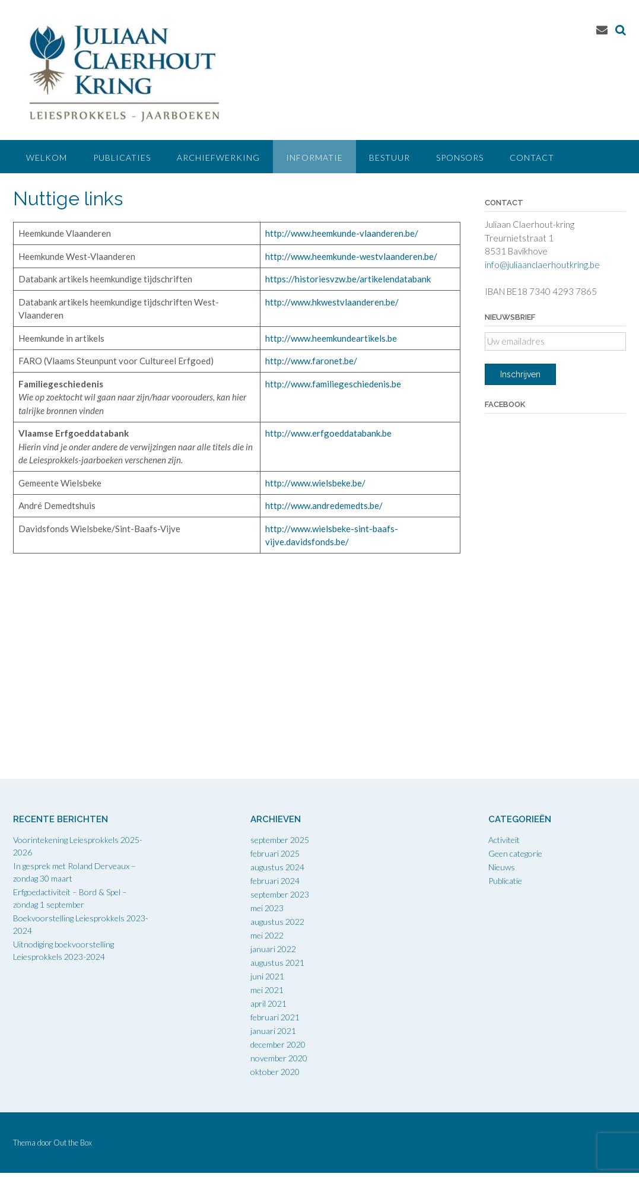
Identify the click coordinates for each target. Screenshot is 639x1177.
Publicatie (505, 881)
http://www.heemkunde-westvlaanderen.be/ (351, 256)
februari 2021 (275, 1017)
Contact (532, 157)
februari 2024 (275, 881)
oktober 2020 (275, 1072)
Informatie (314, 157)
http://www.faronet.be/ (311, 360)
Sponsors (460, 157)
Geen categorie (515, 853)
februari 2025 (275, 853)
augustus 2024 (277, 867)
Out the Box (72, 1142)
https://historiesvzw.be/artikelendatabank (348, 278)
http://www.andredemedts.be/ (324, 505)
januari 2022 (273, 949)
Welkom (46, 157)
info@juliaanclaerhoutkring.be (542, 264)
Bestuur (389, 157)
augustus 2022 (277, 922)
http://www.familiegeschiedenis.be (334, 383)
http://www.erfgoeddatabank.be (328, 433)
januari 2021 (273, 1031)
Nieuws (501, 867)
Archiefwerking (218, 157)
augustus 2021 (277, 962)
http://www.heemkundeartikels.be (331, 338)
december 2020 (278, 1044)
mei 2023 (267, 908)
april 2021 (268, 1003)
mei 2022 (267, 935)
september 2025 (279, 840)
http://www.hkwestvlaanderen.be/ (332, 302)
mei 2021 (267, 990)
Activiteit (504, 840)
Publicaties (122, 157)
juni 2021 (267, 976)
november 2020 (278, 1058)
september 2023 (279, 894)
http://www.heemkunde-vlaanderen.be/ (341, 233)
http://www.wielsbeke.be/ (315, 483)
